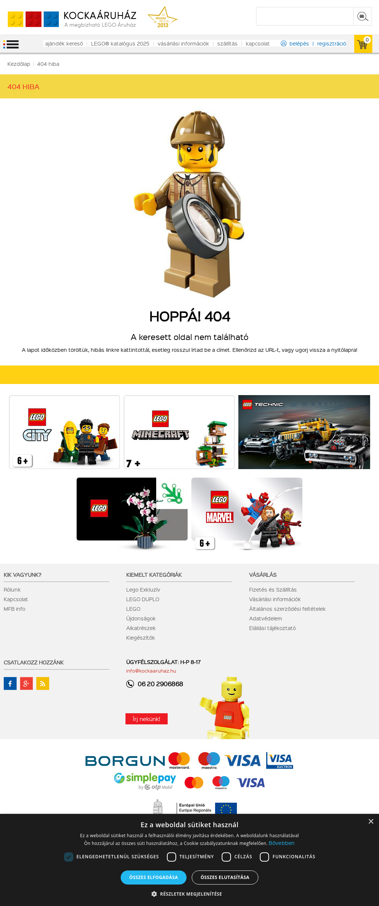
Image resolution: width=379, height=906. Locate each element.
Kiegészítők (140, 637)
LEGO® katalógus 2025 (120, 43)
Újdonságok (141, 618)
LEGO (133, 608)
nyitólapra (343, 349)
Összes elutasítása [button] (225, 877)
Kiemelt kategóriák (154, 574)
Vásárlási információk (275, 599)
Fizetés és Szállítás (273, 589)
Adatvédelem (265, 618)
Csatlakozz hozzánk (34, 662)
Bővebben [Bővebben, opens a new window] (282, 842)
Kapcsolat (16, 599)
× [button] (370, 822)
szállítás (227, 43)
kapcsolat (258, 43)
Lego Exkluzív (143, 589)
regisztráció (331, 43)
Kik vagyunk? (22, 574)
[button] (189, 893)
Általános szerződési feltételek (287, 608)
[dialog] (189, 860)
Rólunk (12, 589)
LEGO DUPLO (142, 599)
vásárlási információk (183, 43)
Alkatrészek (141, 628)
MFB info (14, 608)
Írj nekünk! (146, 719)
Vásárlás (262, 574)
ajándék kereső (64, 43)
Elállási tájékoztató (272, 628)
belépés (299, 43)
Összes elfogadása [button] (153, 877)
